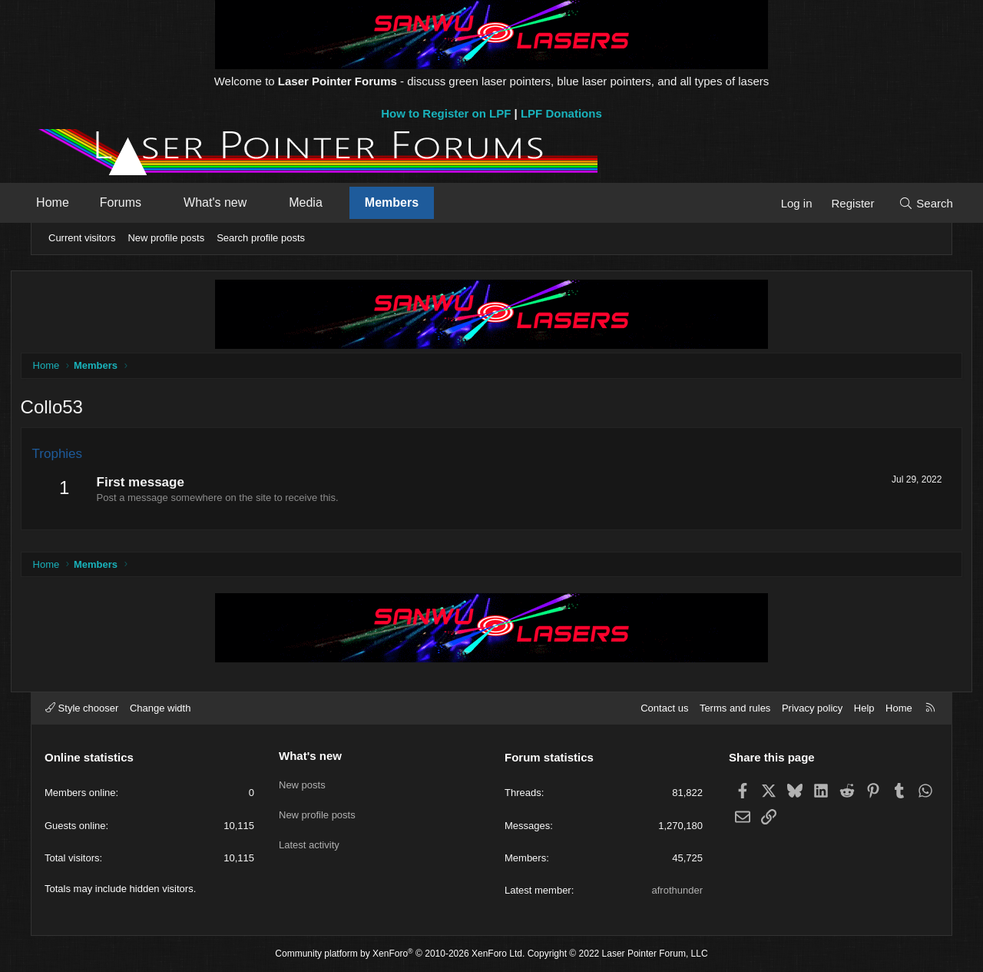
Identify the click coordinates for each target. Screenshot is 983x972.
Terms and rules (735, 708)
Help (864, 708)
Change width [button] (160, 708)
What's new (232, 202)
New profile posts (165, 238)
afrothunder (677, 890)
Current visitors (81, 238)
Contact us (664, 708)
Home (70, 202)
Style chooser (81, 708)
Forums (138, 202)
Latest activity (309, 838)
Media (323, 202)
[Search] (908, 203)
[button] (173, 203)
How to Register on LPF (446, 113)
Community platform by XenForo (400, 953)
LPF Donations (561, 113)
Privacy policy (812, 708)
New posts (302, 782)
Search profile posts (261, 238)
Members (409, 202)
